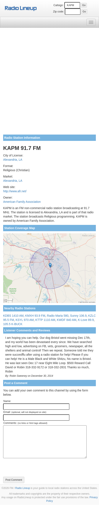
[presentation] (35, 467)
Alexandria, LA (12, 159)
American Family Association (22, 201)
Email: (24, 412)
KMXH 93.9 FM (35, 315)
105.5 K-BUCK (12, 324)
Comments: (25, 423)
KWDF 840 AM (66, 320)
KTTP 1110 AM (45, 320)
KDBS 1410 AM (13, 315)
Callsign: (58, 5)
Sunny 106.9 (78, 315)
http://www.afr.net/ (14, 191)
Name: (7, 401)
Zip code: (58, 11)
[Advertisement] (49, 82)
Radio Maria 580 (58, 315)
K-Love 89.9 (86, 320)
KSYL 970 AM (25, 320)
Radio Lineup (22, 488)
